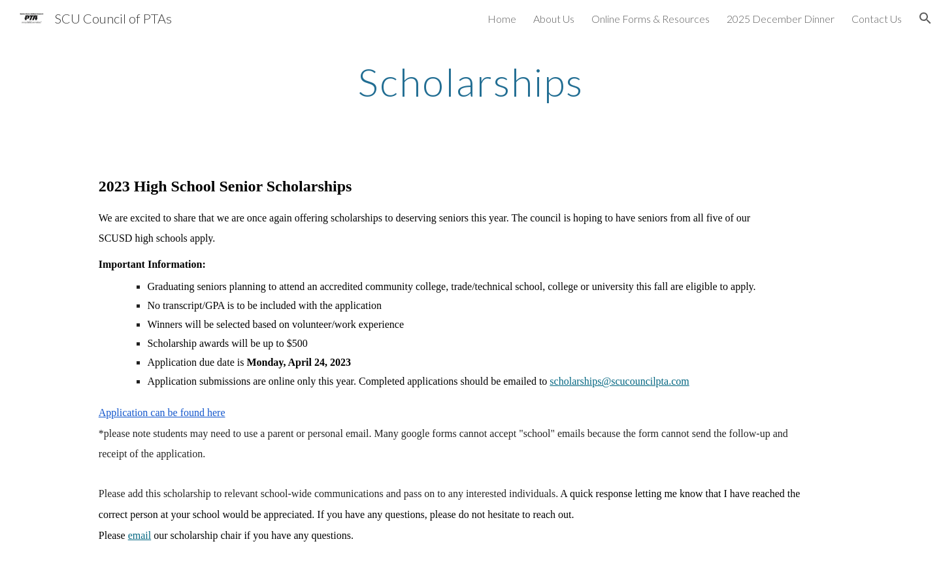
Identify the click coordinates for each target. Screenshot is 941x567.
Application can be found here (162, 412)
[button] (925, 18)
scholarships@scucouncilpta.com (619, 381)
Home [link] (501, 18)
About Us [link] (553, 18)
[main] (470, 81)
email (140, 535)
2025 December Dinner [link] (780, 18)
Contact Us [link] (876, 18)
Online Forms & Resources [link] (650, 18)
